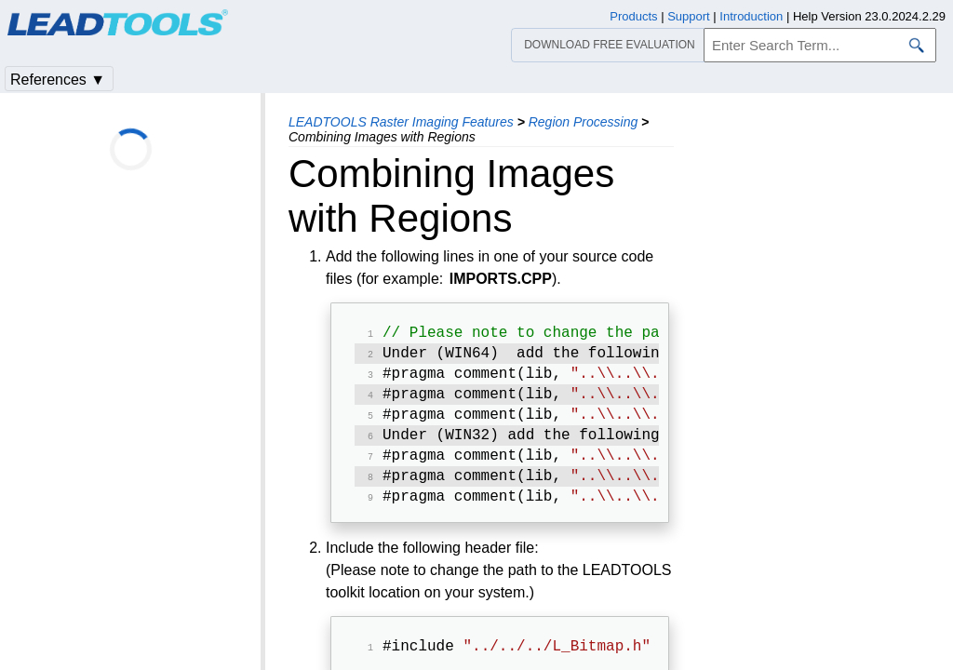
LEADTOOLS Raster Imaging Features (401, 121)
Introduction (751, 16)
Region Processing (583, 121)
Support (688, 16)
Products (633, 16)
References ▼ (57, 79)
